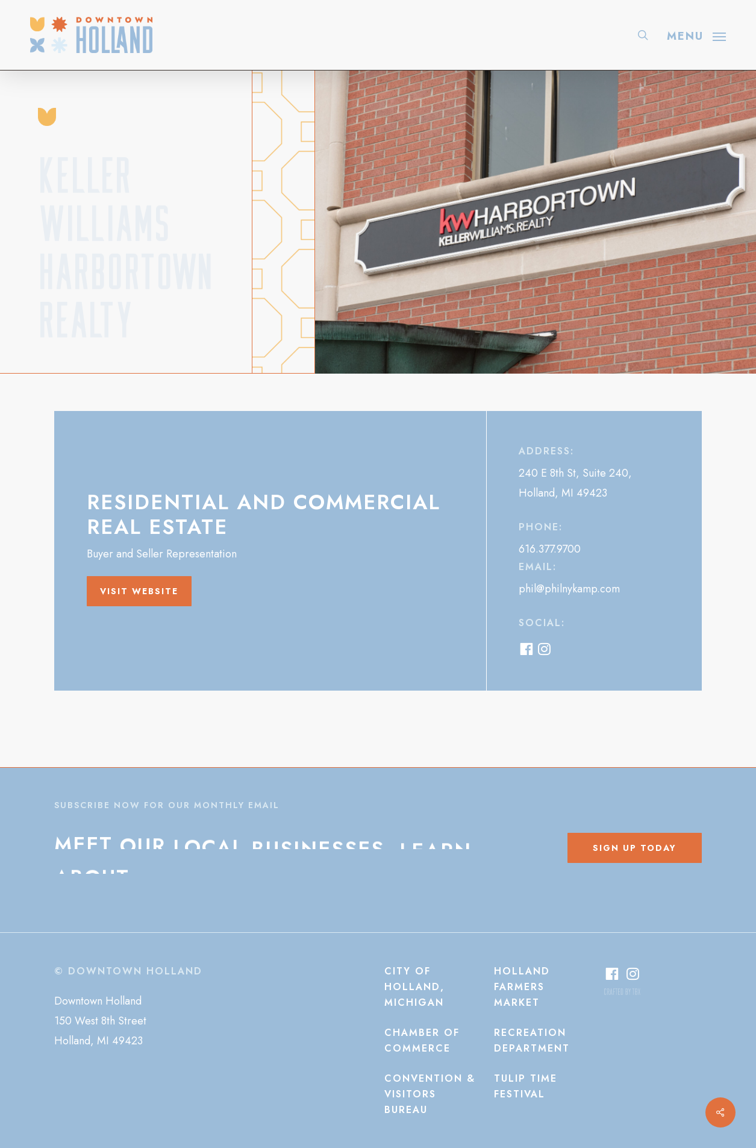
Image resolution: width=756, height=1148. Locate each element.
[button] (696, 35)
